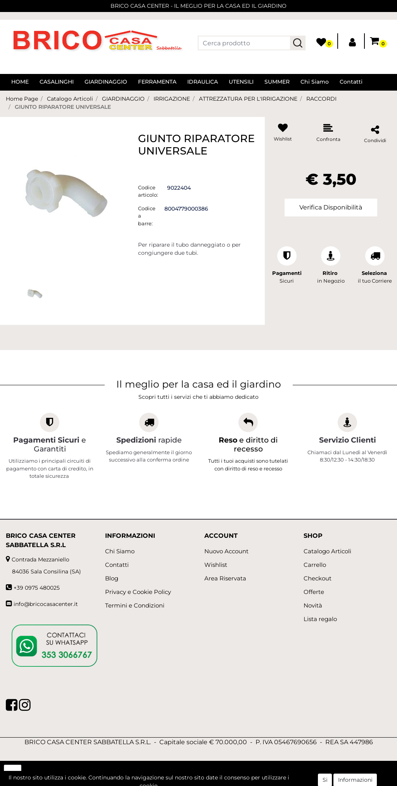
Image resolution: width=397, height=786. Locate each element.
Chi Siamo (314, 81)
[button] (298, 43)
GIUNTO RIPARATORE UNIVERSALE (63, 106)
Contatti (351, 81)
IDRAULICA (202, 81)
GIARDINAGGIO (106, 81)
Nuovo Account (226, 551)
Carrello (315, 564)
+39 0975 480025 (37, 587)
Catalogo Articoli (70, 98)
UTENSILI (241, 81)
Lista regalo (320, 619)
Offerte (314, 592)
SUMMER (277, 81)
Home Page (22, 98)
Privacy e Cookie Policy (138, 592)
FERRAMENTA (157, 81)
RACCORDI (321, 98)
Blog (111, 578)
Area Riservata (225, 578)
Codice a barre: (146, 216)
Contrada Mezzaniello (40, 559)
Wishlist (215, 564)
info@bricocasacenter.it (46, 604)
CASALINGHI (57, 81)
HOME (20, 81)
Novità (313, 605)
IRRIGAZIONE (172, 98)
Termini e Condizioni (134, 605)
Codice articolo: (148, 191)
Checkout (317, 578)
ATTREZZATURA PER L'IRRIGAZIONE (248, 98)
